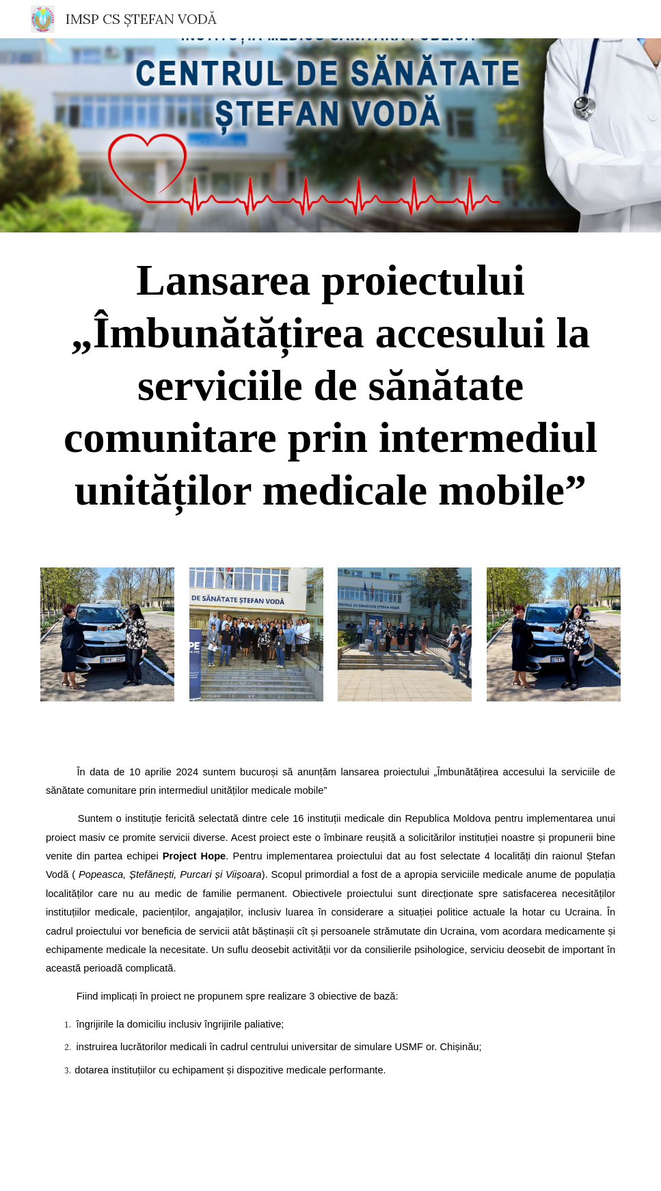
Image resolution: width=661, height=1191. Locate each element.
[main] (330, 392)
